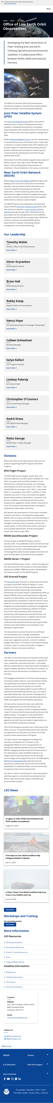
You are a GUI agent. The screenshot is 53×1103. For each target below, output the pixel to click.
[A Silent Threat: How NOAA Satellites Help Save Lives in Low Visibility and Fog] (26, 879)
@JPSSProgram (13, 1039)
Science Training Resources (16, 952)
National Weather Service (20, 139)
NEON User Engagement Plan (15, 761)
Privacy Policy (34, 1093)
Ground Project (13, 582)
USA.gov (44, 1093)
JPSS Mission (11, 972)
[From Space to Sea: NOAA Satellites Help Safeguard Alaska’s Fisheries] (26, 843)
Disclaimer (31, 1090)
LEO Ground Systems (14, 987)
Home (5, 21)
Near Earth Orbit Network (20, 181)
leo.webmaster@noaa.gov (17, 1018)
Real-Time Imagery (35, 1065)
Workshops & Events (14, 942)
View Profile (11, 250)
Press (8, 957)
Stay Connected (9, 1074)
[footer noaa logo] (6, 1091)
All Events (11, 924)
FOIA (43, 1090)
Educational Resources (15, 947)
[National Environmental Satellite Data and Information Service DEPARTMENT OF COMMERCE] (7, 8)
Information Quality (20, 1093)
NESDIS (6, 1055)
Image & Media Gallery (15, 962)
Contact (31, 1055)
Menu (47, 9)
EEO (38, 1090)
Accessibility (20, 1090)
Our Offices (20, 21)
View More (11, 910)
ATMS (32, 552)
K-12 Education (9, 1065)
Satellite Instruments (14, 977)
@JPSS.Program (13, 1036)
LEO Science (10, 982)
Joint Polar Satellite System (17, 122)
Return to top (6, 1046)
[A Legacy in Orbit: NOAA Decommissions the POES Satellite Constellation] (26, 806)
